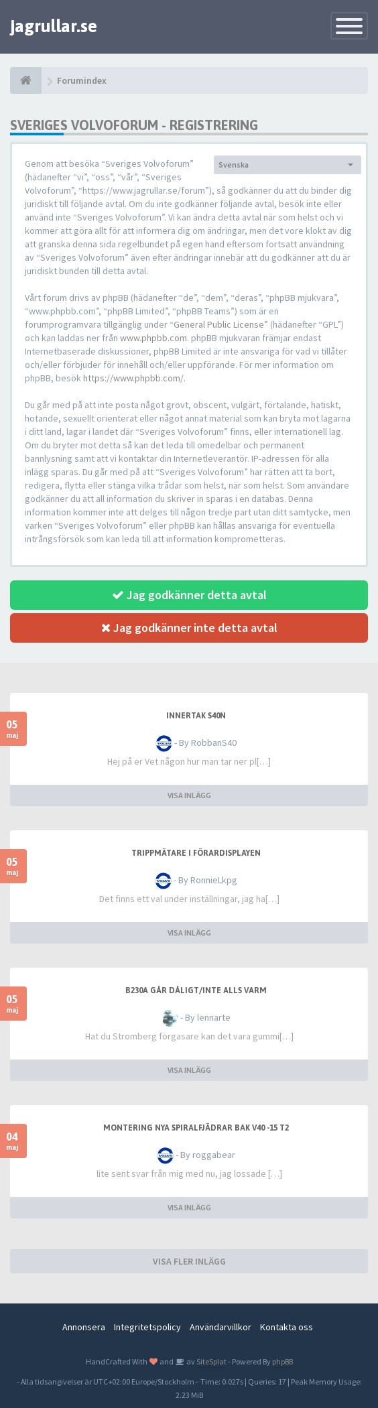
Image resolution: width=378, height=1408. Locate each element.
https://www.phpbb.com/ (133, 378)
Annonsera (83, 1327)
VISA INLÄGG (189, 795)
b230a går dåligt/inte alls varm (196, 990)
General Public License (219, 324)
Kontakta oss (286, 1327)
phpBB (282, 1361)
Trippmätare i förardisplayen (196, 853)
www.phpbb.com (153, 338)
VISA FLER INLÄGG (189, 1261)
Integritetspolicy (147, 1327)
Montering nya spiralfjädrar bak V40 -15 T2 (196, 1128)
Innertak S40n (196, 715)
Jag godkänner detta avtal (189, 594)
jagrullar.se (53, 26)
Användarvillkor (220, 1327)
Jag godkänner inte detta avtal (189, 627)
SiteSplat (211, 1361)
